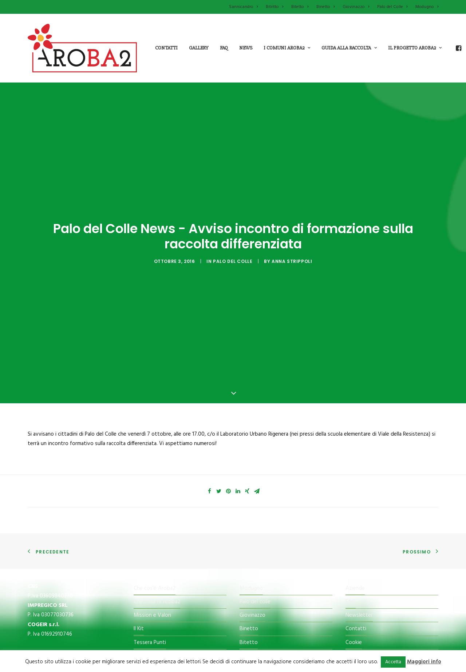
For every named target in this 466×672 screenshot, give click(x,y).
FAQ (350, 532)
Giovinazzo (356, 7)
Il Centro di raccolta (157, 587)
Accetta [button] (393, 662)
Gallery (199, 48)
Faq (224, 48)
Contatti (166, 48)
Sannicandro (243, 7)
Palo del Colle (392, 7)
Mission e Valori (152, 546)
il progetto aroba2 (415, 48)
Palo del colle (255, 532)
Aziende (355, 519)
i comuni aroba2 (287, 48)
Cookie (353, 573)
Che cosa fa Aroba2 (157, 532)
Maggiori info (424, 661)
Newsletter (359, 546)
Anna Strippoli (292, 227)
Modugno (426, 7)
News (245, 48)
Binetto (325, 7)
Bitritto (274, 7)
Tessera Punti (150, 573)
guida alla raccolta (349, 48)
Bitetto (299, 7)
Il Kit (139, 560)
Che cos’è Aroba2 (154, 519)
